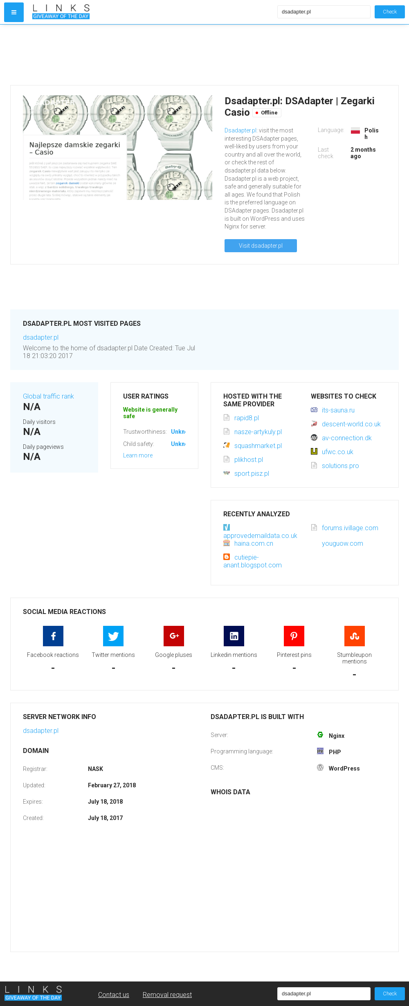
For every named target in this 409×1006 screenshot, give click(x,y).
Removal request (167, 995)
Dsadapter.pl (240, 130)
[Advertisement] (153, 54)
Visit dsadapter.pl (261, 245)
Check (390, 12)
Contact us (113, 995)
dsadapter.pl (40, 337)
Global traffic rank (48, 396)
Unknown (183, 431)
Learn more (138, 455)
